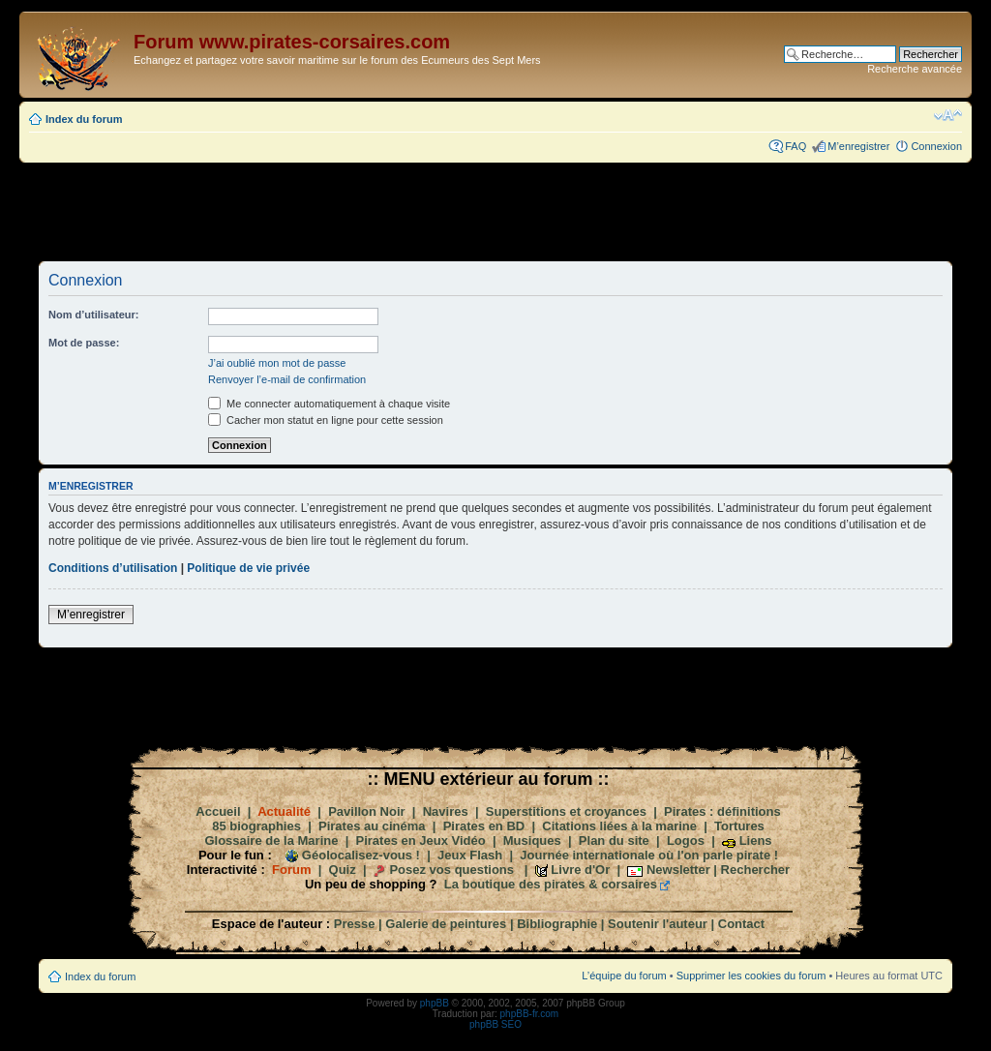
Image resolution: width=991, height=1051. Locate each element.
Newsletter (678, 869)
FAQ (795, 146)
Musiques (532, 840)
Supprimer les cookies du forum (751, 975)
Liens (755, 840)
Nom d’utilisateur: (93, 314)
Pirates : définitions (722, 811)
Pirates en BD (484, 826)
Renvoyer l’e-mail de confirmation (287, 379)
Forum (291, 869)
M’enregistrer (858, 146)
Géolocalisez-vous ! (361, 855)
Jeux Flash (469, 855)
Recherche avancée (914, 69)
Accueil (217, 811)
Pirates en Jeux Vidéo (421, 840)
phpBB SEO (495, 1024)
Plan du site (614, 840)
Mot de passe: (83, 342)
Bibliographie (557, 923)
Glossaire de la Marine (271, 840)
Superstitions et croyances (566, 811)
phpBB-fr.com (529, 1013)
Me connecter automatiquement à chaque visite (329, 403)
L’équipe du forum (624, 975)
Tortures (739, 826)
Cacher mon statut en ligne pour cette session (325, 420)
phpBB (434, 1003)
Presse (354, 923)
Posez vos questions (451, 869)
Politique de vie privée (248, 568)
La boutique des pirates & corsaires (550, 884)
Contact (741, 923)
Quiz (342, 869)
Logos (686, 840)
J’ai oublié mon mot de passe (276, 363)
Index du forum (83, 119)
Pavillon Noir (366, 811)
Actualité (284, 811)
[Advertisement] (495, 211)
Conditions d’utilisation (112, 568)
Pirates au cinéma (372, 826)
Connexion (936, 146)
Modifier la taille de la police (948, 115)
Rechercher (756, 869)
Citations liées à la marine (619, 826)
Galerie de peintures (445, 923)
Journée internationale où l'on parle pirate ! (649, 855)
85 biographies (256, 826)
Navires (445, 811)
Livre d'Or (580, 869)
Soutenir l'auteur (657, 923)
